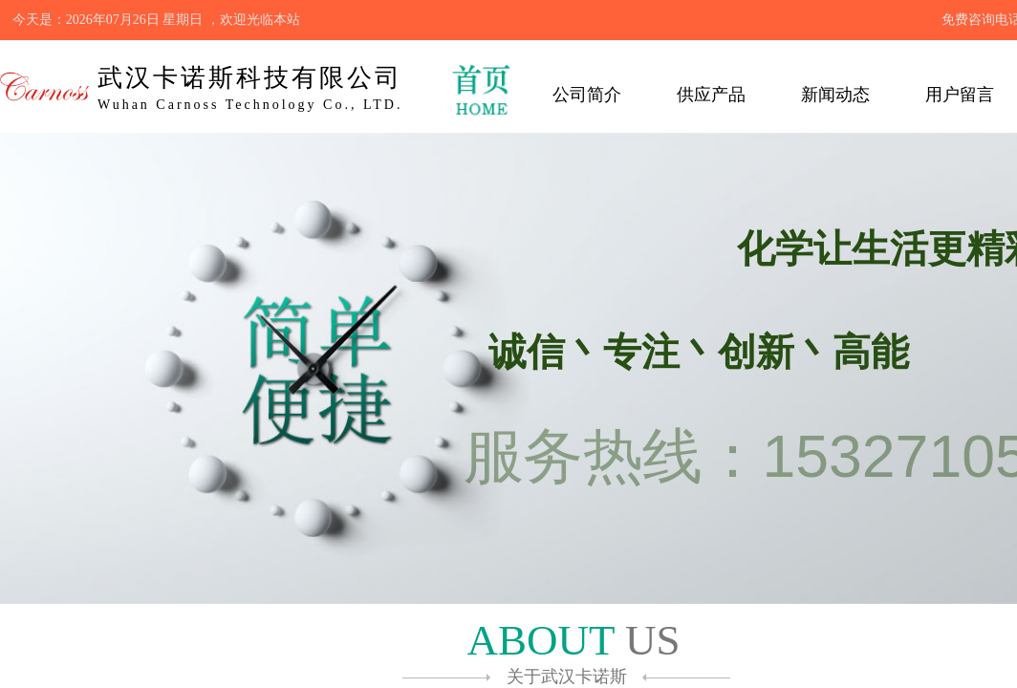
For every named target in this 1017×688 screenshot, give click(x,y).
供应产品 (711, 94)
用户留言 (959, 94)
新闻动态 (835, 94)
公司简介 (586, 94)
